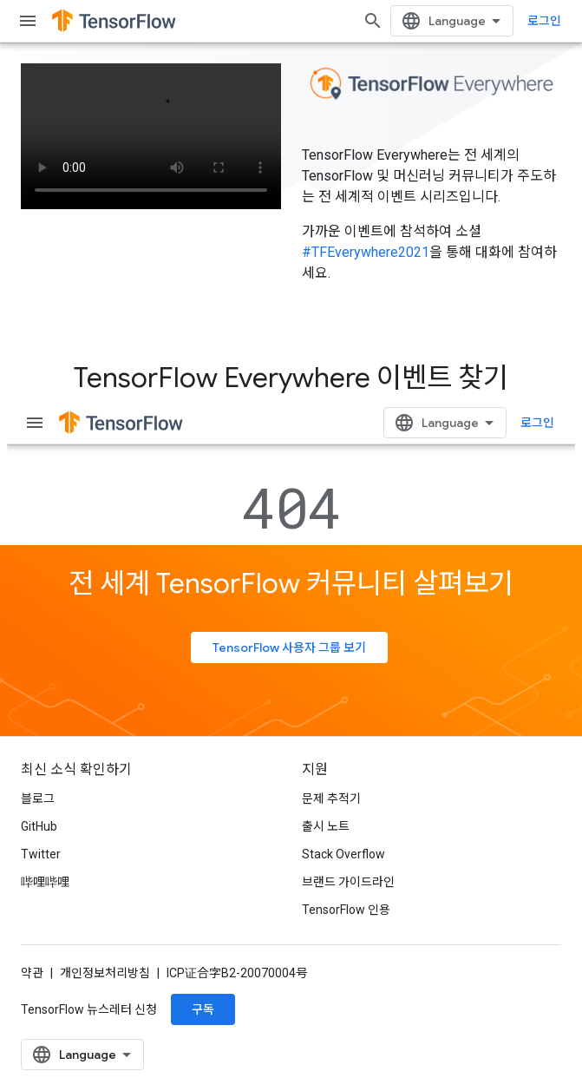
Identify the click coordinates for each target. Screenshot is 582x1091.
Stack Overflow (343, 854)
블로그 (38, 798)
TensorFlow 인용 (346, 910)
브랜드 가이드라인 (348, 882)
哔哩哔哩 (45, 882)
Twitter (41, 854)
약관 (32, 973)
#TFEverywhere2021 (365, 252)
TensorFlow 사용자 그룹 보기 (289, 647)
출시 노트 (326, 826)
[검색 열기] (373, 20)
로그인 (544, 21)
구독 (203, 1009)
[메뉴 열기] (27, 21)
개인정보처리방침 (105, 973)
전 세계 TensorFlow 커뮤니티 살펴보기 (291, 583)
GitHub (39, 826)
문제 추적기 (331, 798)
